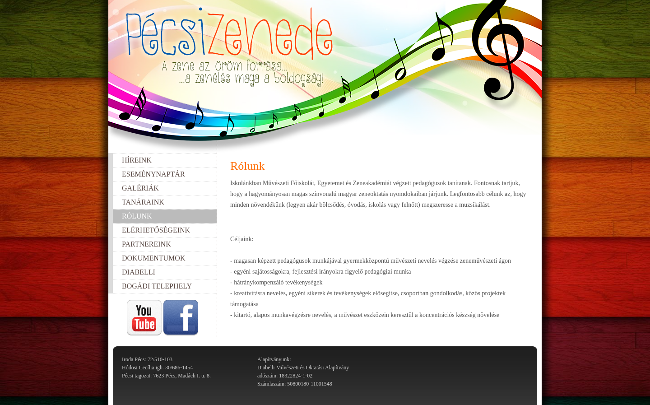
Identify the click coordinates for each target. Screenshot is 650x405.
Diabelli (138, 272)
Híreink (137, 160)
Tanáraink (143, 202)
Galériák (140, 188)
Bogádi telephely (157, 286)
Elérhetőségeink (156, 230)
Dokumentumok (153, 258)
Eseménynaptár (153, 174)
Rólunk (137, 216)
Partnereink (146, 244)
